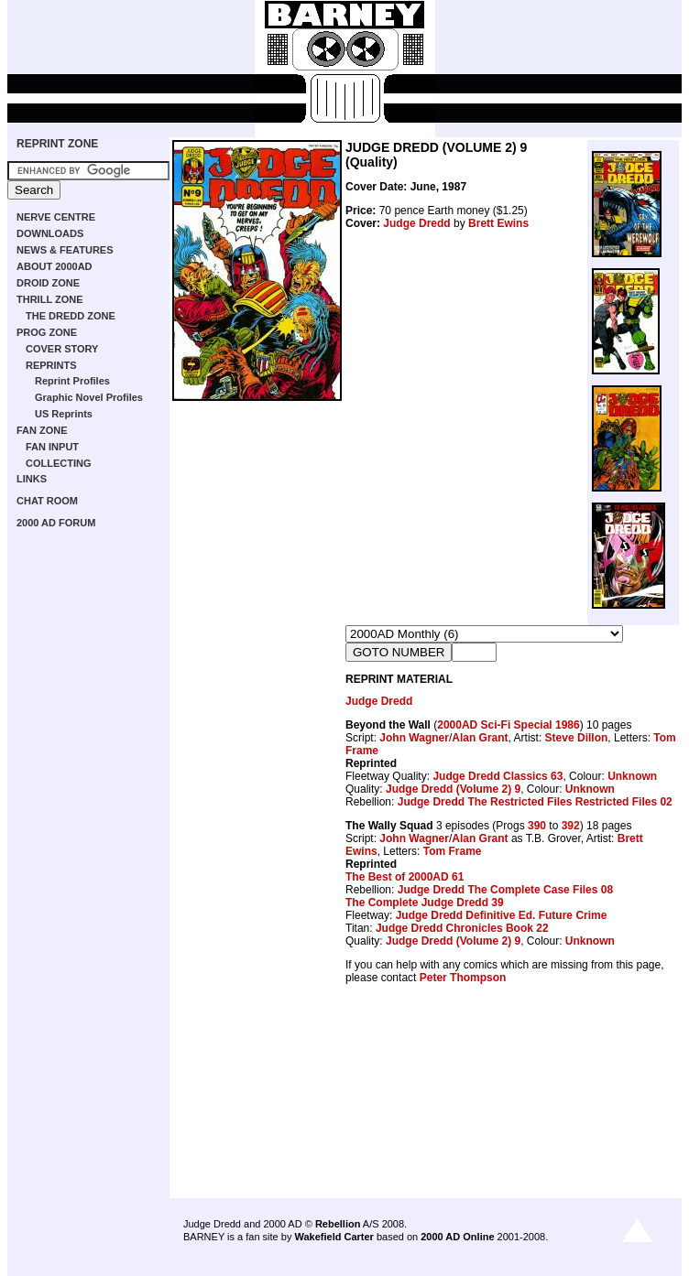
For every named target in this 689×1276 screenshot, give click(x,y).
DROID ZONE (48, 282)
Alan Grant (480, 737)
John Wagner (414, 737)
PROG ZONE (46, 332)
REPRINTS (51, 365)
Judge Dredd (416, 223)
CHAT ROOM (47, 500)
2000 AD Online (457, 1236)
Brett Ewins (498, 223)
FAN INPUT (52, 446)
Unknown (632, 776)
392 (571, 825)
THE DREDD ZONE (70, 315)
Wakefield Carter (333, 1236)
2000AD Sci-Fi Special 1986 (508, 725)
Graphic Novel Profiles (89, 397)
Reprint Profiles (72, 380)
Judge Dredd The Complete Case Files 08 (505, 889)
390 (537, 825)
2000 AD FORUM (55, 522)
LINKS (31, 478)
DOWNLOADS (49, 233)
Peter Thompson (463, 977)
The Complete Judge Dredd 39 (424, 902)
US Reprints (64, 413)
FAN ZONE (42, 430)
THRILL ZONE (49, 299)
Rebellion (338, 1223)
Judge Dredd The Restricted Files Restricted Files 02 (535, 801)
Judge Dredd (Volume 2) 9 (453, 789)
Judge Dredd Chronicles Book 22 (462, 928)
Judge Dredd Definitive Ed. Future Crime (501, 915)
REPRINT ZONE (57, 143)
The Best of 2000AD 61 (404, 876)
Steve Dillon (576, 737)
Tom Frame (452, 851)
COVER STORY (62, 348)
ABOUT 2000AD (54, 266)
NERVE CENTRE (55, 216)
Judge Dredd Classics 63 (497, 776)
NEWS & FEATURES (65, 249)
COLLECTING (59, 463)
